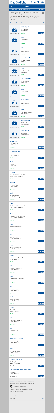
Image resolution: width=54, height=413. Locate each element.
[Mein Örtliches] (35, 2)
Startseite (12, 381)
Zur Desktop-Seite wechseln (16, 395)
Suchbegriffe (19, 381)
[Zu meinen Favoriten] (38, 2)
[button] (18, 386)
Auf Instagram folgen (27, 389)
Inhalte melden (31, 381)
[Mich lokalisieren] (27, 23)
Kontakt (24, 381)
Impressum (12, 383)
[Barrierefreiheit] (42, 2)
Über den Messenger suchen (17, 391)
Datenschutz (31, 383)
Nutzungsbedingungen (21, 383)
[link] (42, 13)
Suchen (12, 398)
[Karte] (42, 6)
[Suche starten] (31, 2)
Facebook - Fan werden (15, 389)
